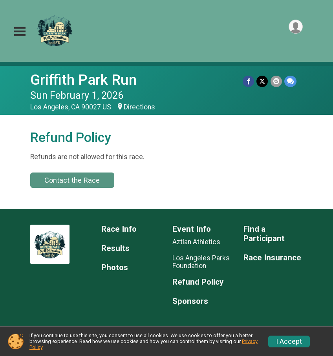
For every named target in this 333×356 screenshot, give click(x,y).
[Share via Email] (276, 81)
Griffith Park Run (83, 79)
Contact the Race (72, 180)
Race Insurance (272, 257)
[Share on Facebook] (248, 81)
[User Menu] (295, 27)
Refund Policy (197, 282)
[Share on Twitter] (262, 81)
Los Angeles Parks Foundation (201, 262)
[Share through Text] (290, 81)
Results (115, 248)
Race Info (119, 229)
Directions (139, 107)
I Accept (289, 341)
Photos (114, 267)
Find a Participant (264, 234)
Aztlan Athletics (196, 242)
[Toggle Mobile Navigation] (19, 32)
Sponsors (190, 301)
